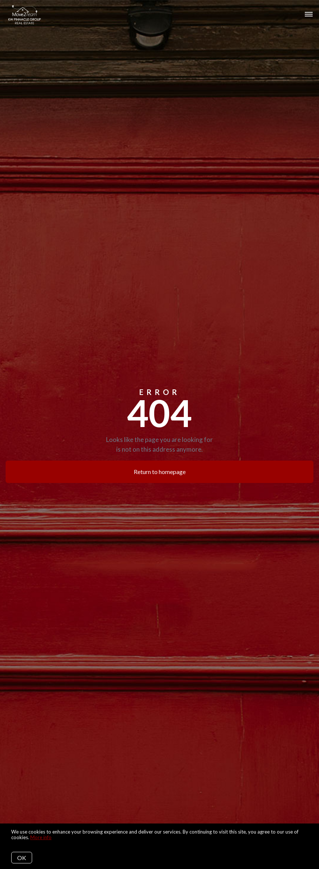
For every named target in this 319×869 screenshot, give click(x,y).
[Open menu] (309, 15)
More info (41, 837)
